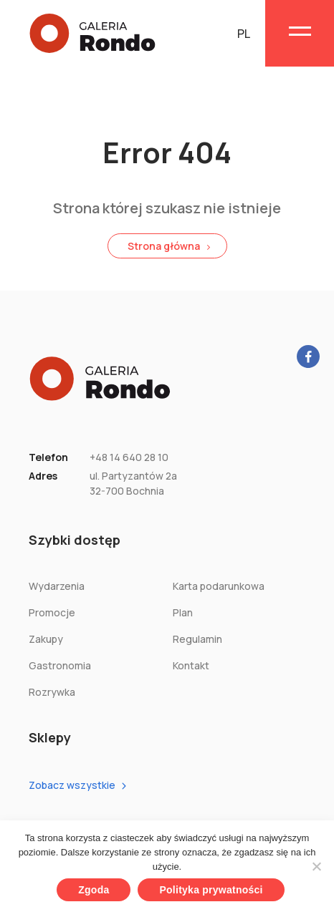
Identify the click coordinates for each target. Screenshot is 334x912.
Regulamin (197, 639)
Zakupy (46, 639)
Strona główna (164, 246)
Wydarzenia (57, 586)
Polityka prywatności (210, 890)
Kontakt (191, 665)
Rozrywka (52, 692)
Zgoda (93, 890)
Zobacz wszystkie (72, 785)
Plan (183, 612)
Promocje (52, 612)
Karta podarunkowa (218, 586)
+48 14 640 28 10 (129, 457)
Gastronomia (60, 665)
